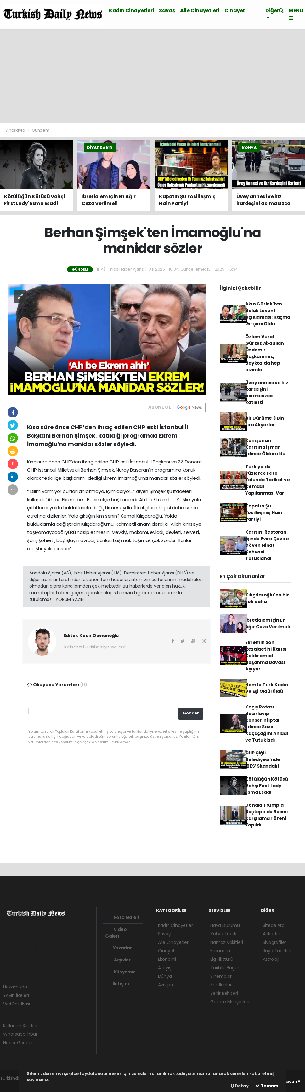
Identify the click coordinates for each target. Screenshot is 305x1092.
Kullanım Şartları (20, 1025)
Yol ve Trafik (223, 934)
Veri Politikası (16, 1004)
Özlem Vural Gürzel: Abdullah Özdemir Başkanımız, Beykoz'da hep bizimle (264, 353)
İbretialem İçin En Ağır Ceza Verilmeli (267, 623)
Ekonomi (167, 959)
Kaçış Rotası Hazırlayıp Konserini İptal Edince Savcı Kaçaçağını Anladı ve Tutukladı (266, 723)
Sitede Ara (274, 925)
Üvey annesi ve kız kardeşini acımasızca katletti (266, 392)
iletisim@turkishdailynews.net (95, 647)
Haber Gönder (18, 1042)
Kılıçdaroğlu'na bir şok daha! (267, 598)
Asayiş (164, 968)
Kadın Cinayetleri (131, 10)
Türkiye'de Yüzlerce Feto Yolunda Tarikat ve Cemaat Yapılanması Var (267, 479)
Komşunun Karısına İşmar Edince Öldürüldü (265, 447)
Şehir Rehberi (224, 993)
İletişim (117, 984)
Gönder (191, 713)
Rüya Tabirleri (277, 951)
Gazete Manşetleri (229, 1002)
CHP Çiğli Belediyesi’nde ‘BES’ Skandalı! (262, 759)
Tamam (267, 1086)
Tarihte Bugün (225, 968)
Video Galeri (116, 932)
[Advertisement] (152, 76)
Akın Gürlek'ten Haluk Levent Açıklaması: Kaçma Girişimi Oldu (267, 314)
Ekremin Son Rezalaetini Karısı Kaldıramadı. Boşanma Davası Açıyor (265, 655)
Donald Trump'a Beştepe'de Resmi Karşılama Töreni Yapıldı (266, 815)
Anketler (271, 934)
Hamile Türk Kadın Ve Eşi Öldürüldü (266, 687)
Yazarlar (118, 948)
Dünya (165, 976)
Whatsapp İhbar (20, 1034)
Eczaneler (220, 951)
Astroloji (271, 959)
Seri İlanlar (221, 985)
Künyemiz (120, 972)
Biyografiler (274, 942)
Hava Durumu (225, 925)
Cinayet (234, 10)
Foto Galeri (122, 917)
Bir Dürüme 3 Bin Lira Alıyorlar (264, 421)
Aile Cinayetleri (199, 10)
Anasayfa (16, 130)
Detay (240, 1086)
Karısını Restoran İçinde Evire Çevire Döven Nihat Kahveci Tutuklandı (267, 545)
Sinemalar (221, 976)
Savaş (167, 10)
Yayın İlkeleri (16, 995)
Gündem (40, 130)
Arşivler (118, 960)
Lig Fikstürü (221, 959)
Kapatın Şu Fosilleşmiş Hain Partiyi (263, 512)
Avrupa (165, 985)
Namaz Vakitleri (226, 942)
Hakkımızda (15, 987)
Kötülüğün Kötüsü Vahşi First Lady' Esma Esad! (266, 785)
